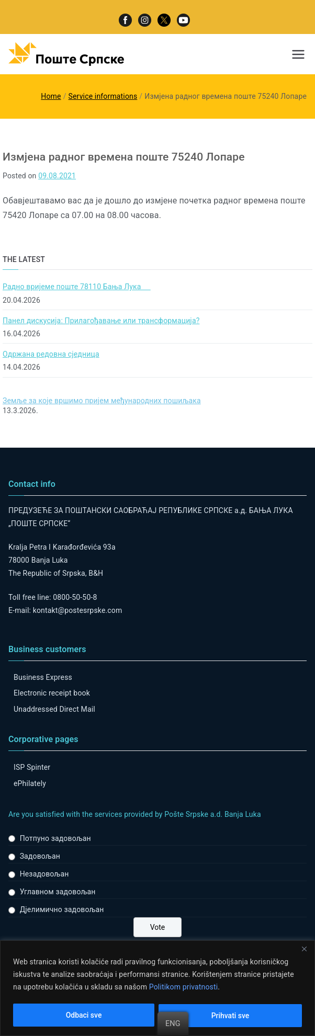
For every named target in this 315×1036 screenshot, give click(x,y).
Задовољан (40, 856)
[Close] (304, 949)
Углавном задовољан (58, 891)
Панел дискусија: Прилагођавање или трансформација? (101, 320)
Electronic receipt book (52, 693)
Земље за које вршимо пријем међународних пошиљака (102, 400)
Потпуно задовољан (55, 838)
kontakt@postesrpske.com (77, 610)
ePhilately (30, 783)
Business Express (43, 677)
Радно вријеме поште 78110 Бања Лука (77, 286)
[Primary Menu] (298, 54)
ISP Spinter (32, 767)
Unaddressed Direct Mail (54, 709)
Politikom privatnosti (183, 987)
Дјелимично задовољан (62, 909)
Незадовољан (44, 874)
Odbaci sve (84, 1015)
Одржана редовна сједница (51, 354)
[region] (157, 988)
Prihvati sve (230, 1015)
